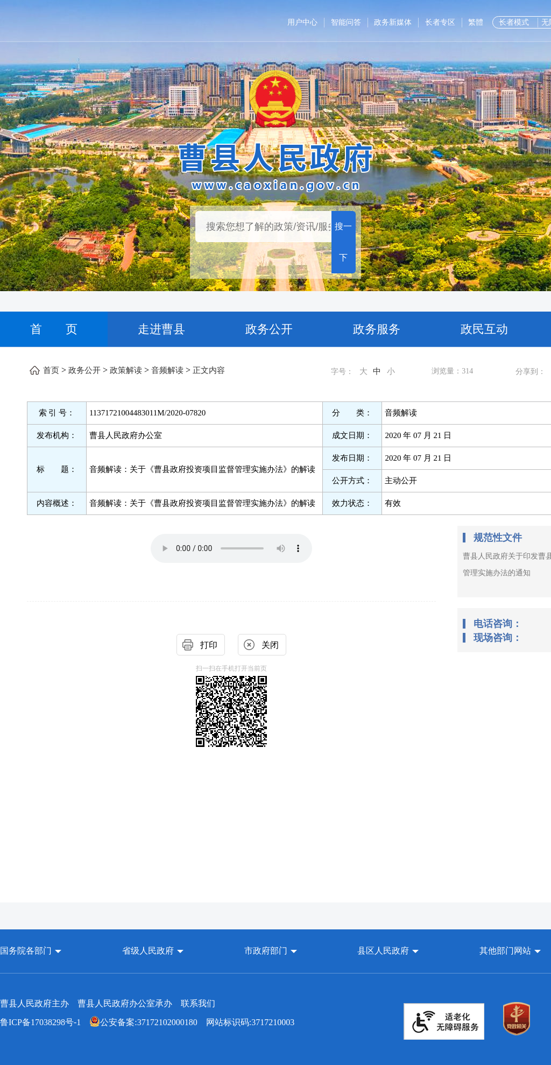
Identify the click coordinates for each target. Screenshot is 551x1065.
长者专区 (440, 22)
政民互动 (484, 329)
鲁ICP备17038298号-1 (40, 1022)
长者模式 (514, 22)
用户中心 (302, 22)
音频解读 (167, 370)
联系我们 (198, 1003)
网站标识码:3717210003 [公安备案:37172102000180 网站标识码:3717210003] (147, 1022)
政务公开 (269, 329)
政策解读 (126, 370)
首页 (51, 370)
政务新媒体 (393, 22)
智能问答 (346, 22)
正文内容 (209, 370)
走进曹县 (161, 329)
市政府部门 (265, 950)
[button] (30, 950)
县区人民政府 (384, 950)
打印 (208, 645)
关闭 (270, 645)
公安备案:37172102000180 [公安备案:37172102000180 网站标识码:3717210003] (143, 1022)
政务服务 (376, 329)
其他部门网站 (505, 950)
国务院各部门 (27, 950)
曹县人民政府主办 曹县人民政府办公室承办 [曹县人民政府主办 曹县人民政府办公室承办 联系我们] (107, 1003)
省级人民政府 (149, 950)
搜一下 (343, 242)
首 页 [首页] (53, 329)
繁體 (475, 22)
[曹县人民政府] (276, 165)
